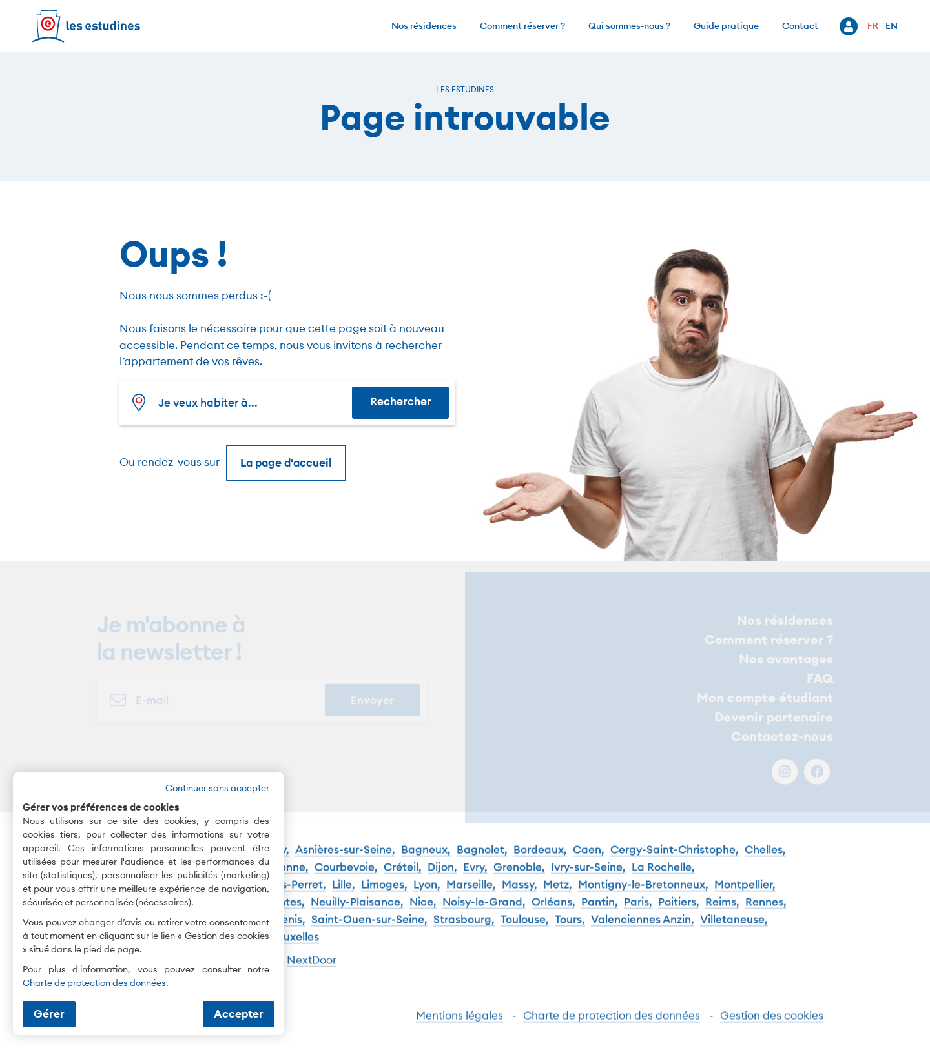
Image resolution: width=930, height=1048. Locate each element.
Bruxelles (296, 947)
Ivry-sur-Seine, (588, 877)
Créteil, (403, 877)
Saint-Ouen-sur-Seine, (369, 929)
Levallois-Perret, (284, 895)
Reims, (722, 912)
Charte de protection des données (611, 1025)
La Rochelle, (663, 877)
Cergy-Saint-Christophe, (674, 860)
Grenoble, (519, 877)
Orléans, (553, 912)
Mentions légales (459, 1025)
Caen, (588, 860)
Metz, (557, 895)
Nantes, (284, 912)
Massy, (519, 895)
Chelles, (765, 860)
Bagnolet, (482, 860)
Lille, (343, 895)
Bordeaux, (540, 860)
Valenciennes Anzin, (642, 929)
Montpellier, (745, 895)
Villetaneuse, (734, 929)
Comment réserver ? (522, 26)
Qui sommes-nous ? (629, 26)
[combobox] (239, 403)
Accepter (239, 1014)
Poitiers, (678, 912)
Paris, (638, 912)
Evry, (475, 877)
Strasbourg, (464, 929)
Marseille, (471, 895)
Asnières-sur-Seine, (345, 860)
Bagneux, (426, 860)
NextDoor (311, 970)
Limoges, (384, 895)
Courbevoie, (346, 877)
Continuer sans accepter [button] (217, 788)
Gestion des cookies (771, 1025)
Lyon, (426, 895)
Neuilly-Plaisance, (357, 912)
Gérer (49, 1014)
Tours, (570, 929)
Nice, (423, 912)
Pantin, (599, 912)
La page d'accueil (286, 463)
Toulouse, (525, 929)
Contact (800, 26)
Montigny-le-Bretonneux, (643, 895)
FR (872, 26)
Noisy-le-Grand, (484, 912)
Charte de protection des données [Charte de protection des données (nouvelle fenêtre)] (94, 983)
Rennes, (766, 912)
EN (891, 26)
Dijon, (442, 877)
